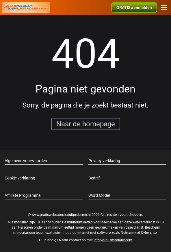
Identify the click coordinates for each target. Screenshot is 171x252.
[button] (134, 7)
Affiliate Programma (23, 195)
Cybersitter (149, 233)
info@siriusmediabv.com (113, 240)
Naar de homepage (85, 124)
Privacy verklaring (104, 160)
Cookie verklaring (20, 178)
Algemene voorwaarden (26, 160)
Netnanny (129, 233)
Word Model (99, 195)
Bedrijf (94, 178)
